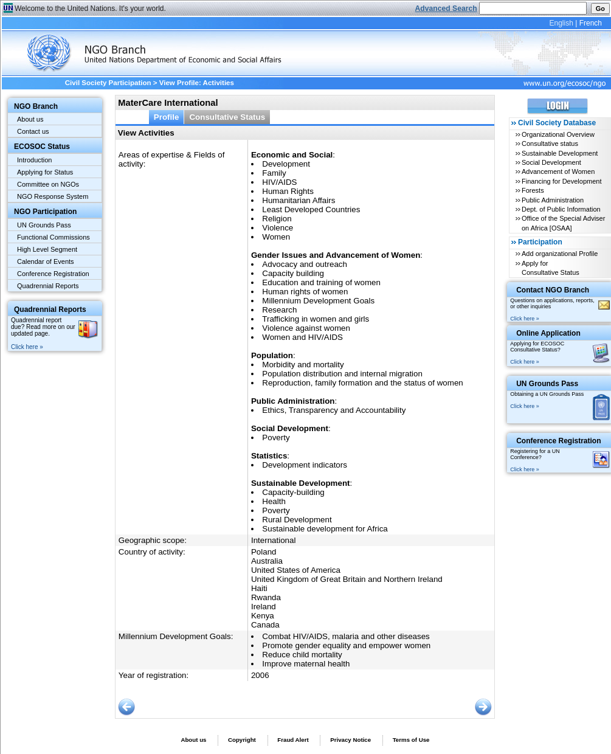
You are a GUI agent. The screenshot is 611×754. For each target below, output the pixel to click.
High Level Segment (47, 249)
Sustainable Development (560, 153)
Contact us (33, 131)
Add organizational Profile (560, 253)
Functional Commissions (53, 237)
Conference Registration (53, 273)
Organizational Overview (558, 134)
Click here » (27, 347)
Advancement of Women (558, 171)
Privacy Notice (350, 739)
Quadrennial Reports (48, 285)
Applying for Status (45, 172)
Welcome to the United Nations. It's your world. (90, 8)
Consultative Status (227, 117)
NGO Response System (52, 196)
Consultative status (550, 143)
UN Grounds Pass (44, 225)
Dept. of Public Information (561, 209)
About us (30, 119)
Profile (166, 117)
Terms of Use (411, 739)
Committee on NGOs (48, 184)
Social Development (551, 162)
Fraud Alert (292, 739)
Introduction (34, 160)
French (590, 23)
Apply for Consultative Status (550, 268)
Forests (533, 190)
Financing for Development (561, 181)
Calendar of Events (45, 261)
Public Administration (553, 200)
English (561, 23)
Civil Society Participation (108, 82)
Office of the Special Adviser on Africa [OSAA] (563, 223)
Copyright (242, 739)
